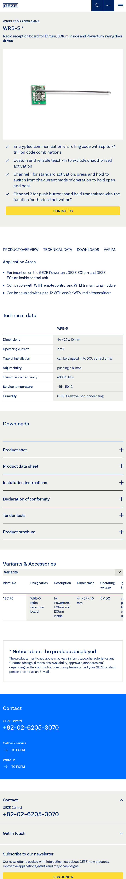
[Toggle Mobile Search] (97, 5)
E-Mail (44, 671)
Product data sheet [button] (63, 466)
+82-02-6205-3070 (31, 727)
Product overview (20, 249)
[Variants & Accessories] (63, 573)
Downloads (88, 249)
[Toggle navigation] (120, 5)
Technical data (57, 249)
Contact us (63, 211)
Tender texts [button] (63, 515)
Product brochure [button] (63, 531)
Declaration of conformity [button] (63, 499)
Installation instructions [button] (63, 482)
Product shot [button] (63, 449)
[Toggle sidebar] (108, 5)
